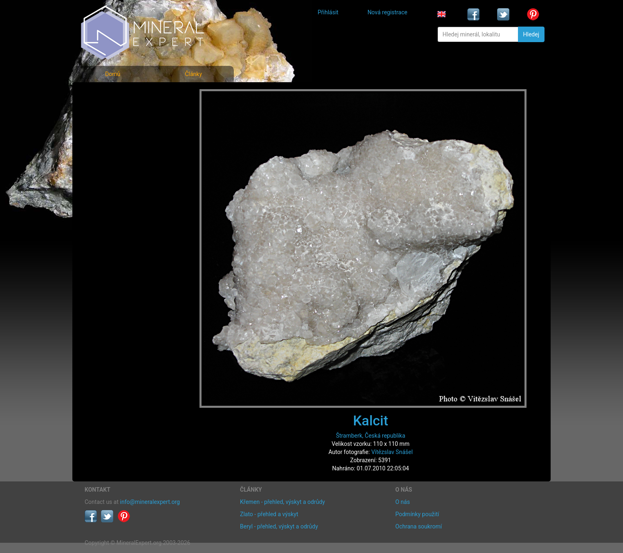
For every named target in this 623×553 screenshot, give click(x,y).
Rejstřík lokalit (108, 148)
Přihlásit (328, 12)
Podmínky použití (417, 514)
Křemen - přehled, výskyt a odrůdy (282, 502)
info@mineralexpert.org (150, 502)
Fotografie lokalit (112, 130)
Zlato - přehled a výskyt (269, 514)
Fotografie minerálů (117, 94)
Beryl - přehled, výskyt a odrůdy (279, 526)
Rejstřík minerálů (112, 112)
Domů (112, 74)
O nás (402, 502)
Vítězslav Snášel (391, 452)
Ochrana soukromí (418, 526)
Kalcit (370, 420)
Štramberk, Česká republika (371, 435)
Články (193, 74)
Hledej (531, 34)
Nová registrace (388, 12)
